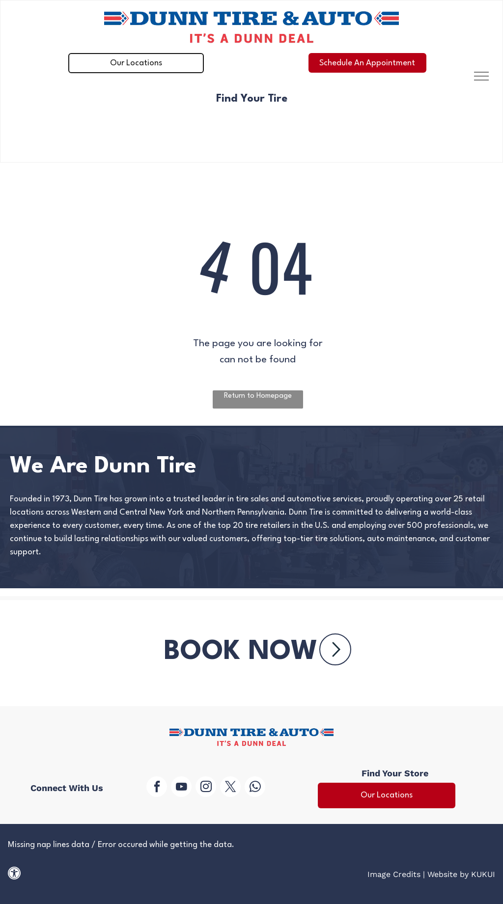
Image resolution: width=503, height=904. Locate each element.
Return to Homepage (258, 396)
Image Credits (393, 874)
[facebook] (156, 787)
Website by (448, 874)
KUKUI (483, 874)
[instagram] (206, 787)
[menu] (481, 76)
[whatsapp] (255, 787)
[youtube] (181, 787)
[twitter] (230, 787)
